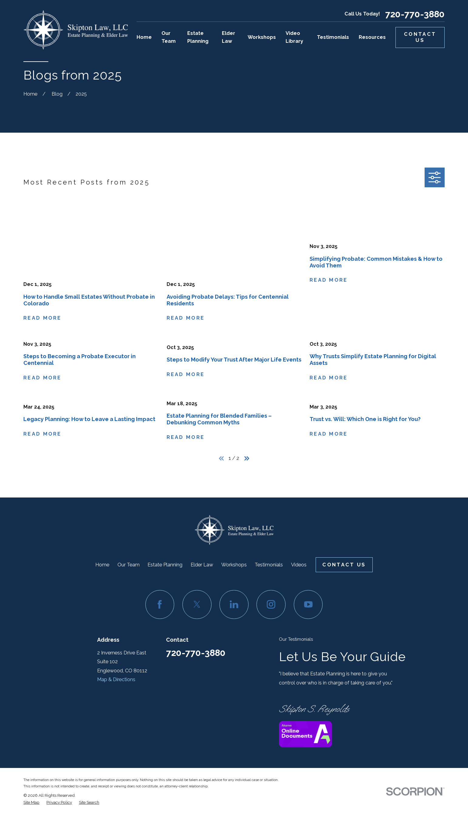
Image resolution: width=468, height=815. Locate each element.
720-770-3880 (415, 14)
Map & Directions (116, 679)
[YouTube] (308, 604)
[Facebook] (160, 604)
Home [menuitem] (144, 37)
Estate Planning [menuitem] (198, 37)
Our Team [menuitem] (168, 37)
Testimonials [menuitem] (333, 37)
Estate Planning (165, 565)
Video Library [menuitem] (294, 37)
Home (102, 565)
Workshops (234, 565)
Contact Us (420, 37)
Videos (299, 565)
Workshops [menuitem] (262, 37)
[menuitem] (31, 802)
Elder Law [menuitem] (228, 37)
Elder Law (202, 565)
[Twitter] (197, 604)
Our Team (128, 565)
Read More (42, 318)
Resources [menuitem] (372, 37)
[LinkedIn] (234, 604)
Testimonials (269, 565)
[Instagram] (271, 604)
